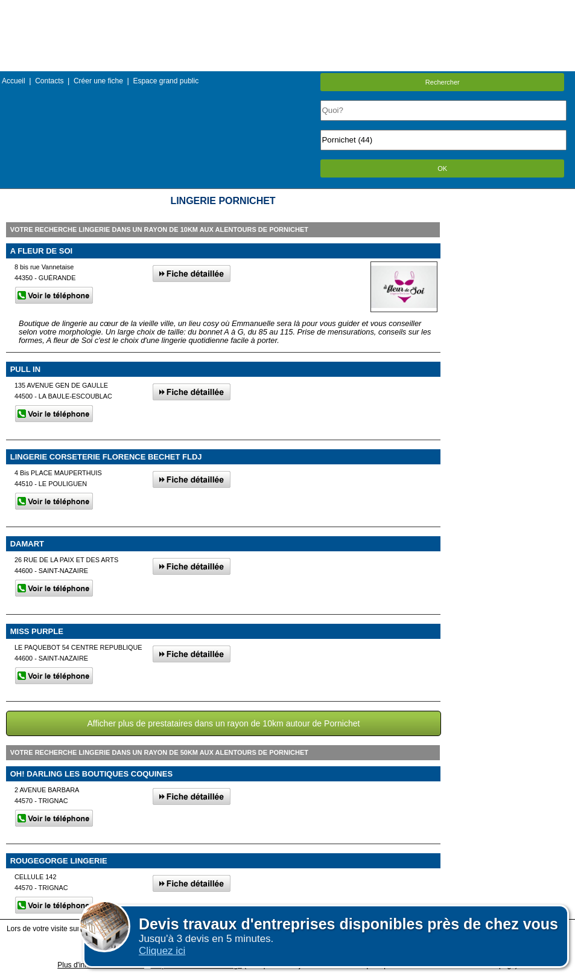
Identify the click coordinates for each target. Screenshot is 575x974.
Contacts (49, 81)
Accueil (13, 81)
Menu (287, 8)
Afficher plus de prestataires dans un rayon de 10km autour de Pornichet (223, 723)
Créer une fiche (98, 81)
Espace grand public (166, 81)
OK (442, 168)
